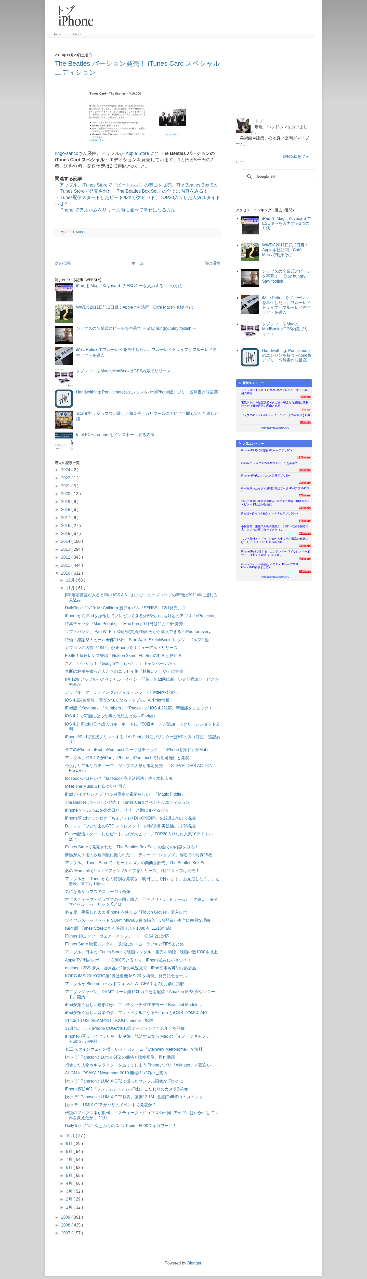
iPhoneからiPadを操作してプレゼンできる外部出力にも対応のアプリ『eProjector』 (142, 616)
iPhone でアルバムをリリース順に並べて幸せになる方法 (117, 210)
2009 (66, 1217)
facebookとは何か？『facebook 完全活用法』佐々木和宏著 (119, 778)
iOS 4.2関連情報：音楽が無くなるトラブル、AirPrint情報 (117, 700)
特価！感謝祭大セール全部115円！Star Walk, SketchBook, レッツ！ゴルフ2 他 (137, 640)
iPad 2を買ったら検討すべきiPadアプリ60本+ (269, 513)
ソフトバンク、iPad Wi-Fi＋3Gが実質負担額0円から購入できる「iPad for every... (139, 631)
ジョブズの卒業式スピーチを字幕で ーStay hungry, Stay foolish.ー (136, 328)
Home (57, 34)
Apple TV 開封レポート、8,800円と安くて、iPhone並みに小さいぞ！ (128, 960)
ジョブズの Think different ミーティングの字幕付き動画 (275, 415)
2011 (66, 565)
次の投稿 (63, 263)
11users (305, 396)
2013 (66, 549)
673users (305, 520)
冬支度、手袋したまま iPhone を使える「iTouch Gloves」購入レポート (130, 912)
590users (305, 533)
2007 (66, 1233)
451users (305, 558)
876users (305, 495)
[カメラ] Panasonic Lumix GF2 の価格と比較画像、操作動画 (120, 1057)
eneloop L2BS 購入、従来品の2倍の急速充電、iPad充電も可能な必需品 (130, 968)
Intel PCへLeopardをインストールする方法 (115, 434)
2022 (66, 478)
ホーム (138, 263)
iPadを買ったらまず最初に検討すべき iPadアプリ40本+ (275, 490)
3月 (69, 1191)
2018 (66, 509)
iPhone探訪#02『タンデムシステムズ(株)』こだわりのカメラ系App (126, 1089)
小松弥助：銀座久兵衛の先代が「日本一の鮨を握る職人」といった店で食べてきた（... (274, 528)
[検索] (278, 177)
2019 (66, 501)
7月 (69, 1159)
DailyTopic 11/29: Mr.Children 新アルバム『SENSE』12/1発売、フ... (127, 608)
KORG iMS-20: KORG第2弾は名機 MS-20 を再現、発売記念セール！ (128, 976)
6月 (69, 1167)
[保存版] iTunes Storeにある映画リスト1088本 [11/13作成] (118, 928)
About (76, 34)
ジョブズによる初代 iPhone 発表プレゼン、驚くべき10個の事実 (275, 391)
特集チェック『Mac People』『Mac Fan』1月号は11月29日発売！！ (128, 624)
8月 (69, 1151)
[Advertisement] (206, 17)
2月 (69, 1199)
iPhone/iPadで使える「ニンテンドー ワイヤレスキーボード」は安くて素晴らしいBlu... (275, 553)
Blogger (194, 1263)
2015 (66, 533)
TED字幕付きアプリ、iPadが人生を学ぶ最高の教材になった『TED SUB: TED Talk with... (274, 540)
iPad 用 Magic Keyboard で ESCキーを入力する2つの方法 (129, 286)
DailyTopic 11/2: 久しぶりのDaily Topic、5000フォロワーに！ (121, 1126)
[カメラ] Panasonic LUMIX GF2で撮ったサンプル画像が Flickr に (124, 1081)
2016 (66, 525)
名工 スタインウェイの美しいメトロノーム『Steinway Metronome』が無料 (133, 1049)
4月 (69, 1183)
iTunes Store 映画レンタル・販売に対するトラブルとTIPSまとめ (124, 944)
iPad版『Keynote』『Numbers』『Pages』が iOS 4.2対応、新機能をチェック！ (139, 708)
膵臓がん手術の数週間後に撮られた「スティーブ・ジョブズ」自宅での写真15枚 (138, 855)
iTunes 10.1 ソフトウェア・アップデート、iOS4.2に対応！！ (121, 936)
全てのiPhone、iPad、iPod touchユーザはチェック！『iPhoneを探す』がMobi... (138, 749)
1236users (304, 457)
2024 (66, 470)
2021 (66, 486)
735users (305, 507)
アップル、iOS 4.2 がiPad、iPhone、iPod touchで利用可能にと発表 (127, 758)
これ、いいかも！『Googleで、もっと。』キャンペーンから (120, 663)
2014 (66, 541)
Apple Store (137, 153)
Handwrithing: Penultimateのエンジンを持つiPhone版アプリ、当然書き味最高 (147, 392)
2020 (66, 494)
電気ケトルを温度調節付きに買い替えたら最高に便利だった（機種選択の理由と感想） (274, 404)
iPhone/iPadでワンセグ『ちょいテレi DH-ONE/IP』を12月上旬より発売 (130, 818)
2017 (66, 518)
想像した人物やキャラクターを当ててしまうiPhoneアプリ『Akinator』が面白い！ (140, 1065)
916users (305, 482)
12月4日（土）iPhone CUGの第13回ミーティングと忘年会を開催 (125, 1028)
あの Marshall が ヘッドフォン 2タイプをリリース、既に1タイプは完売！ (132, 870)
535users (305, 545)
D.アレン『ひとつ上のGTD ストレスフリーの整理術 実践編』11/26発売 (130, 826)
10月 (71, 1135)
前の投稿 (212, 263)
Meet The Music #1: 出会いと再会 (95, 786)
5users (306, 409)
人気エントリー (251, 443)
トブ (259, 121)
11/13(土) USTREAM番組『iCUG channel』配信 (109, 1020)
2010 (66, 573)
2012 (66, 557)
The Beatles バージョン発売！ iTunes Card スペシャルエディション (127, 802)
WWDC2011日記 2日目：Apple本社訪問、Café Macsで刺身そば (134, 307)
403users (305, 571)
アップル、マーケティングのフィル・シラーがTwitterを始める (122, 692)
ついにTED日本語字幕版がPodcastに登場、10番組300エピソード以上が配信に (275, 502)
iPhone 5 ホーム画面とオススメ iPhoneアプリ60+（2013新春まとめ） (269, 566)
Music (80, 232)
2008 (66, 1225)
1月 (69, 1207)
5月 (69, 1175)
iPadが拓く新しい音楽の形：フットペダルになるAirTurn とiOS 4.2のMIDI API (136, 1012)
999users (305, 469)
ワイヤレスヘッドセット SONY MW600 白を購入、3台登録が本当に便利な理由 (137, 920)
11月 (71, 588)
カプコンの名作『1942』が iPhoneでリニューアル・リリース (121, 647)
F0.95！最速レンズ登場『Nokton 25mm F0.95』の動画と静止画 (123, 655)
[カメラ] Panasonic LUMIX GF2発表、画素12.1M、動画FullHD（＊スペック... (136, 1097)
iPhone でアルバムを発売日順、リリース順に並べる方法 (116, 810)
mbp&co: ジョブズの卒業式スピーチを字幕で (269, 463)
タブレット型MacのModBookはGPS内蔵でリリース (123, 371)
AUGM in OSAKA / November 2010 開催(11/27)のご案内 (116, 1073)
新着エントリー (251, 383)
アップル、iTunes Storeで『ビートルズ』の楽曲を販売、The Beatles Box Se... (139, 185)
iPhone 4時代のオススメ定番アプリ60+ (265, 475)
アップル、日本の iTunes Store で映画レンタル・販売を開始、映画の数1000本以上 (141, 952)
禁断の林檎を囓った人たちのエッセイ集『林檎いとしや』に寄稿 (124, 671)
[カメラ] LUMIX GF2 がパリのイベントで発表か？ (110, 1105)
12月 (71, 580)
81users (305, 422)
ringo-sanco (66, 153)
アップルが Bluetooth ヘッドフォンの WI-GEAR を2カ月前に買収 (125, 984)
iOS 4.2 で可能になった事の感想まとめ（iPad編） (111, 716)
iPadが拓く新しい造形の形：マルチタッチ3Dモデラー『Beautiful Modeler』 (134, 1005)
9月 (69, 1143)
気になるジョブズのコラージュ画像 (97, 891)
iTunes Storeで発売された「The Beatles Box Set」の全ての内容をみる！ (133, 191)
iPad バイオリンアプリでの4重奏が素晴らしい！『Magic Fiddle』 (125, 794)
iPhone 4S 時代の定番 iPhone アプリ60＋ (267, 450)
